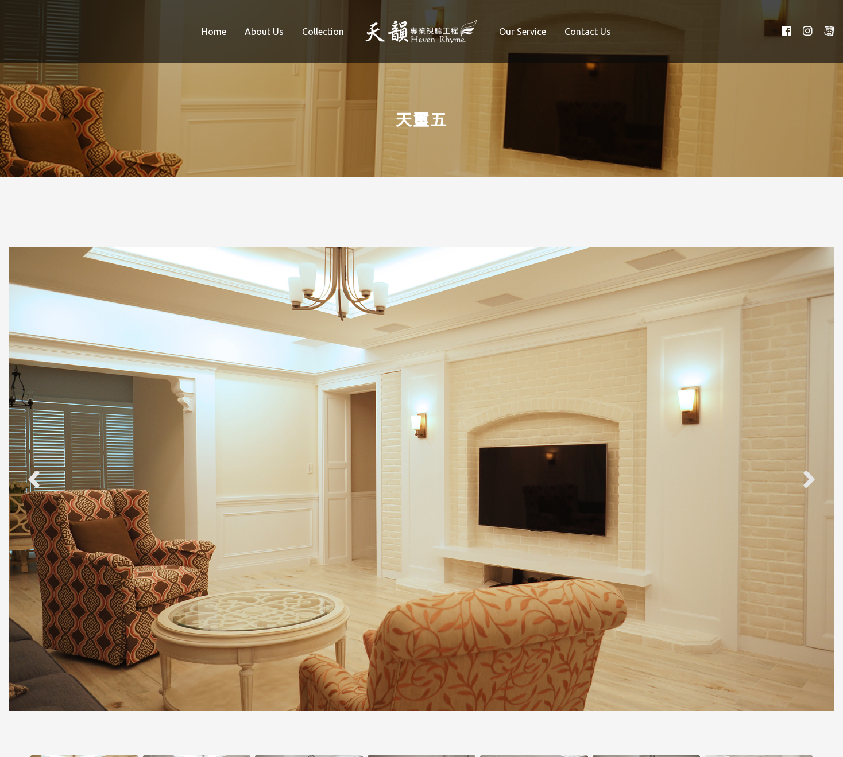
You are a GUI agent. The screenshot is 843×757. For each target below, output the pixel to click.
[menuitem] (213, 31)
